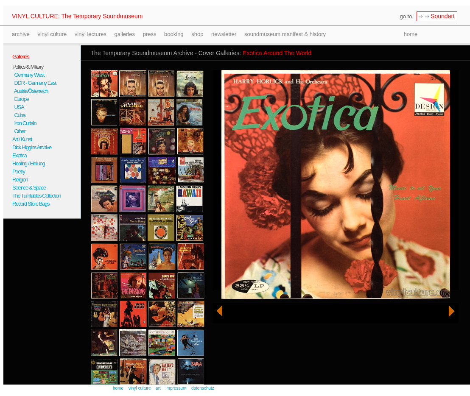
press (150, 34)
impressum (175, 388)
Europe (20, 99)
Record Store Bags (30, 204)
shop (197, 34)
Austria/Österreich (30, 91)
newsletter (223, 34)
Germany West (28, 75)
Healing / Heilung (28, 163)
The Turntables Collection (36, 195)
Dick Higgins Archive (31, 147)
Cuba (18, 115)
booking (174, 34)
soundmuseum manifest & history (285, 34)
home (411, 34)
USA (18, 107)
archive (21, 34)
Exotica (19, 155)
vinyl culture (52, 34)
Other (18, 131)
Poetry (18, 171)
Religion (20, 179)
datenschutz (202, 388)
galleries (125, 34)
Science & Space (29, 187)
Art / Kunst (22, 139)
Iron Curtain (24, 123)
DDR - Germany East (34, 83)
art (158, 388)
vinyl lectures (90, 34)
